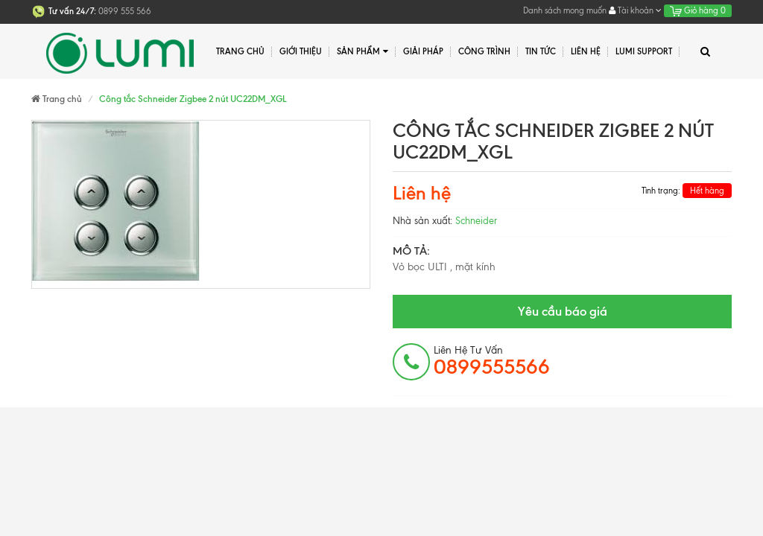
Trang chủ (240, 51)
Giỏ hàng (698, 10)
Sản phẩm (362, 52)
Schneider (476, 220)
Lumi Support (643, 51)
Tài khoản (635, 10)
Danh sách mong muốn (565, 10)
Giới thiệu (300, 51)
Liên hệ (586, 51)
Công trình (484, 51)
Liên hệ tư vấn (492, 361)
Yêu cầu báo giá (562, 311)
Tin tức (540, 51)
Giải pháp (423, 51)
